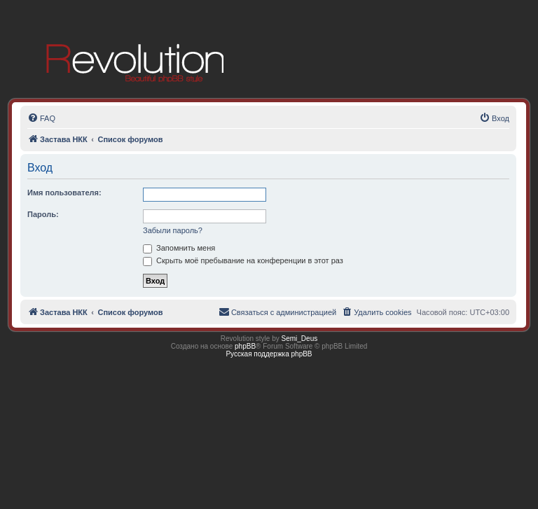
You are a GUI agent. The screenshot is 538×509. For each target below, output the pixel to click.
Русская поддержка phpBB (269, 354)
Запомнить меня (179, 248)
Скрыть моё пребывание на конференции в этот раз (243, 260)
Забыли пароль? (172, 230)
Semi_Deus (300, 338)
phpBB (245, 346)
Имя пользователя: (64, 192)
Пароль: (43, 214)
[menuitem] (41, 118)
